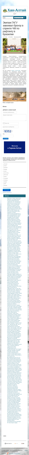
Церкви (8, 406)
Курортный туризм (17, 297)
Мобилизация (12, 269)
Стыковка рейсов (14, 353)
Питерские (12, 415)
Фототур (11, 382)
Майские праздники (17, 335)
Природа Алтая (10, 223)
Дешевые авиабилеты (11, 238)
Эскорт (19, 368)
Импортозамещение (11, 208)
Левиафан (14, 350)
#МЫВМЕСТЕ (17, 257)
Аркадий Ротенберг (11, 371)
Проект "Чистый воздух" (12, 327)
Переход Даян (10, 296)
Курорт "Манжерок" (11, 322)
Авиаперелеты (18, 201)
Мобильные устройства (12, 339)
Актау (12, 364)
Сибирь (19, 410)
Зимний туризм (17, 320)
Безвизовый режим (14, 278)
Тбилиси (12, 204)
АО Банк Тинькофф (11, 401)
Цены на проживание (15, 366)
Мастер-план (16, 395)
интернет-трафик (13, 422)
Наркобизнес (10, 313)
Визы (11, 275)
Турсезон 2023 (13, 330)
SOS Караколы (19, 226)
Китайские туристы (17, 314)
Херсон (15, 236)
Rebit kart (19, 339)
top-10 (12, 343)
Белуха (8, 312)
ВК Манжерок (13, 231)
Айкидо (20, 293)
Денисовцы (16, 390)
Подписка (18, 237)
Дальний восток (10, 337)
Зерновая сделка (10, 236)
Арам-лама (15, 341)
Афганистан (14, 275)
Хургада (20, 208)
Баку (12, 328)
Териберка (18, 350)
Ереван (8, 204)
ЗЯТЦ (12, 221)
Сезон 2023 (19, 327)
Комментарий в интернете (12, 391)
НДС (17, 324)
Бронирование (17, 337)
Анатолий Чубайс (10, 378)
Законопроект (16, 365)
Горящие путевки (13, 374)
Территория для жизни (12, 258)
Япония (5, 185)
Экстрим (18, 379)
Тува (18, 340)
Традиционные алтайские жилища (14, 251)
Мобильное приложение (12, 409)
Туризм (17, 198)
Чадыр (17, 252)
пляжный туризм (17, 378)
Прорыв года (10, 311)
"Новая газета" (16, 313)
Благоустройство (13, 287)
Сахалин (9, 302)
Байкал (12, 282)
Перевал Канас (10, 295)
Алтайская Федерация (16, 360)
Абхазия (9, 364)
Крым (20, 198)
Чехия (18, 296)
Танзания (5, 178)
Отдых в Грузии (10, 318)
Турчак (19, 417)
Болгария (14, 333)
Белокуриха (9, 286)
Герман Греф (18, 377)
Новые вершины (18, 370)
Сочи (15, 276)
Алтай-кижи (9, 264)
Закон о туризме (13, 248)
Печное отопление (16, 232)
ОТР (14, 253)
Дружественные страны (12, 280)
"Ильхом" (17, 293)
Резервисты (9, 205)
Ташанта (15, 296)
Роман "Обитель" (17, 408)
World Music (16, 261)
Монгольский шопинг (11, 290)
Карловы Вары (10, 297)
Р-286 (21, 379)
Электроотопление (14, 325)
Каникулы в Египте (14, 308)
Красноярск (9, 198)
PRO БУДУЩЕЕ (10, 215)
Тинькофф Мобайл (15, 402)
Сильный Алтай (13, 229)
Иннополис (14, 230)
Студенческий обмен (11, 349)
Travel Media (13, 237)
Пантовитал (13, 271)
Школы (17, 404)
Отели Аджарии (17, 318)
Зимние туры (15, 239)
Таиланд (19, 328)
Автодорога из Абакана (15, 244)
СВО (8, 269)
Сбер (8, 321)
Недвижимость (15, 417)
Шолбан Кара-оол (16, 249)
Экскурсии (12, 358)
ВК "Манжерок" (12, 377)
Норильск (18, 199)
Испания (5, 167)
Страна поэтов (18, 253)
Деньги (18, 268)
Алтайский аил (10, 253)
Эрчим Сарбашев (14, 284)
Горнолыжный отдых (14, 281)
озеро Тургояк (16, 382)
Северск (9, 221)
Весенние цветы (15, 414)
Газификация (10, 232)
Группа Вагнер (18, 375)
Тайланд (5, 180)
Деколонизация (17, 358)
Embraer (9, 353)
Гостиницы (13, 212)
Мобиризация (16, 204)
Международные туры (11, 347)
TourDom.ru (9, 333)
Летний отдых (10, 306)
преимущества (10, 384)
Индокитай (15, 328)
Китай (4, 171)
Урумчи (15, 295)
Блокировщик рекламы (12, 403)
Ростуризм (16, 218)
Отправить (5, 138)
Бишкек (18, 202)
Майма (20, 390)
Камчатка (16, 282)
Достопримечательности (12, 357)
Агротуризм (13, 302)
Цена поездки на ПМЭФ (17, 369)
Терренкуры (9, 288)
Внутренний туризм (11, 245)
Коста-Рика (5, 173)
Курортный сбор (15, 286)
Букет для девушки (15, 413)
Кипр (16, 331)
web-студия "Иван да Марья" (14, 453)
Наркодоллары (10, 314)
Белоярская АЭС (17, 220)
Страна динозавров (11, 375)
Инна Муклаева (10, 261)
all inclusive (18, 302)
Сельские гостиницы (11, 252)
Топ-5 (17, 349)
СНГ (14, 201)
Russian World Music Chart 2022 (13, 263)
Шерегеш (9, 282)
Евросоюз (14, 234)
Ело (18, 357)
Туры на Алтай (15, 288)
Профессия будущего (16, 400)
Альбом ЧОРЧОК (16, 262)
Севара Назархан (11, 218)
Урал (8, 382)
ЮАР (4, 183)
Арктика (13, 301)
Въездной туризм (14, 410)
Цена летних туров (14, 309)
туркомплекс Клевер (11, 243)
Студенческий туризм (11, 346)
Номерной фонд (10, 368)
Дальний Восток (18, 301)
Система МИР (14, 338)
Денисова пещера (17, 389)
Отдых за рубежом (14, 307)
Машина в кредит (13, 398)
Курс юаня (12, 207)
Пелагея (17, 322)
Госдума (13, 331)
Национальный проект (11, 305)
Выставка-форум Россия (17, 394)
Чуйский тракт (18, 289)
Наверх (26, 450)
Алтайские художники (15, 292)
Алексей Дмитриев (14, 214)
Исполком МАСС (16, 311)
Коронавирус (10, 315)
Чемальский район (11, 224)
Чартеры (18, 305)
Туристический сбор (17, 364)
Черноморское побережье (12, 334)
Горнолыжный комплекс (14, 321)
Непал (5, 176)
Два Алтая (9, 277)
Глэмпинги (9, 379)
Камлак (13, 420)
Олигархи (14, 205)
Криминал (14, 379)
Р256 (12, 294)
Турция (5, 182)
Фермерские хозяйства (11, 303)
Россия (17, 407)
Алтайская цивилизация (12, 268)
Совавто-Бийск (17, 294)
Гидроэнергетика (10, 326)
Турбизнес (9, 199)
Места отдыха (10, 365)
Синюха (12, 320)
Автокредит (13, 397)
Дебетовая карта (13, 383)
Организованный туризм (14, 316)
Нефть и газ (18, 234)
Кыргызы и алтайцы (16, 267)
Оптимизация (10, 283)
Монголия (5, 174)
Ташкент (19, 214)
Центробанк (12, 206)
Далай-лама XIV (14, 340)
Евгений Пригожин (11, 376)
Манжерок (9, 420)
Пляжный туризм (10, 362)
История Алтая (12, 356)
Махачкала (14, 277)
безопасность (10, 385)
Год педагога (13, 406)
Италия (8, 330)
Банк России (9, 270)
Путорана (9, 200)
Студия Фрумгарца (11, 293)
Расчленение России (11, 359)
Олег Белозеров (16, 259)
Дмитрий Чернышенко (11, 219)
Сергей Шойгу (10, 341)
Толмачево (9, 351)
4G (8, 422)
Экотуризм (17, 415)
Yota (9, 422)
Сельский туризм (16, 250)
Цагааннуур (19, 295)
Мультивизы (18, 333)
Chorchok (11, 262)
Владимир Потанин (18, 344)
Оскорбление (10, 393)
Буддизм (9, 340)
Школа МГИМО (13, 372)
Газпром (14, 198)
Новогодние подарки (11, 274)
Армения (9, 328)
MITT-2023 (20, 309)
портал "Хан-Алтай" (15, 70)
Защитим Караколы (17, 223)
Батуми (12, 319)
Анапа (17, 363)
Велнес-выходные (11, 299)
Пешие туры (15, 306)
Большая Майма (10, 395)
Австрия (5, 164)
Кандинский (13, 200)
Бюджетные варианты (11, 363)
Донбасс (14, 270)
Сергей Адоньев (13, 312)
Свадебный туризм (11, 412)
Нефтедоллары (17, 207)
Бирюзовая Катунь (11, 370)
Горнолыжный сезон (18, 242)
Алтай (17, 231)
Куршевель (9, 396)
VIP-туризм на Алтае (11, 227)
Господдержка (10, 250)
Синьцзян (18, 300)
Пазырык (19, 331)
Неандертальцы (10, 390)
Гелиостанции (17, 326)
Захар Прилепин (10, 408)
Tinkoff (18, 383)
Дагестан (20, 381)
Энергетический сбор (11, 213)
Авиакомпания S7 (14, 352)
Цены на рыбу (13, 300)
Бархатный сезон (10, 202)
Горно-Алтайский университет (13, 345)
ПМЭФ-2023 (9, 369)
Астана (15, 202)
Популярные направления (12, 381)
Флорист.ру (9, 414)
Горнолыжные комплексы (12, 240)
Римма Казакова (10, 255)
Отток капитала (18, 269)
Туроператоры (13, 324)
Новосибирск (18, 276)
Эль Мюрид (14, 199)
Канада (5, 169)
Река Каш (9, 301)
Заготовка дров (10, 233)
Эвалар (8, 332)
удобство (15, 384)
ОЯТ (13, 220)
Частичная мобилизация (12, 211)
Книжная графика (15, 217)
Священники (13, 407)
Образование (13, 404)
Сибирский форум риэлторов (13, 419)
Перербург (16, 368)
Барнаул (15, 215)
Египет (5, 165)
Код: (4, 133)
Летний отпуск (17, 362)
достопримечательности (12, 421)
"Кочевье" (9, 294)
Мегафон (19, 421)
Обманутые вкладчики (14, 332)
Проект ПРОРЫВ (16, 221)
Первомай (9, 338)
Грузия (19, 353)
